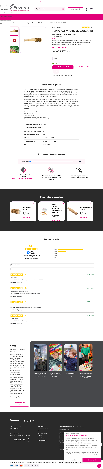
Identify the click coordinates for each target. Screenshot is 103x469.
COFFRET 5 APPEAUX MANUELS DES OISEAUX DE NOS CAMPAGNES (57, 208)
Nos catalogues (42, 440)
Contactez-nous (19, 440)
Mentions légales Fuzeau (17, 462)
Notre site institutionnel (23, 178)
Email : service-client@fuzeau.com (20, 435)
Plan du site (41, 426)
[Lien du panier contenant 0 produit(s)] (91, 9)
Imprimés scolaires (43, 433)
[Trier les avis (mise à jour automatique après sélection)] (52, 264)
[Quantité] (62, 59)
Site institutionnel (43, 429)
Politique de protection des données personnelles (41, 462)
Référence (55, 27)
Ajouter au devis (83, 67)
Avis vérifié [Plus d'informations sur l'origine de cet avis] (91, 274)
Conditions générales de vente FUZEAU (69, 462)
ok (63, 9)
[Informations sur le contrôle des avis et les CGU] (39, 255)
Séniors (40, 435)
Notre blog (41, 438)
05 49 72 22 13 (16, 433)
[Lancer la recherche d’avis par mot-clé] (93, 269)
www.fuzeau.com (58, 2)
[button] (14, 50)
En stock (54, 63)
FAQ (39, 431)
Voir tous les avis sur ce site (31, 258)
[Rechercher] (49, 9)
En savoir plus (58, 47)
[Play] (19, 161)
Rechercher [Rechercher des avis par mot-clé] (51, 268)
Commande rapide (75, 9)
